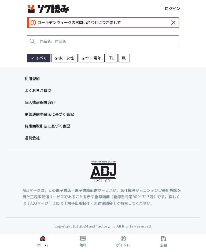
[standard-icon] (173, 22)
